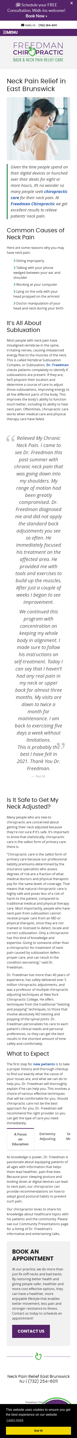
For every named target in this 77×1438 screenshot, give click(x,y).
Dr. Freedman (57, 365)
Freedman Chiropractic (33, 204)
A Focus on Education (20, 1139)
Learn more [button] (15, 1420)
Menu (10, 32)
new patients (44, 1064)
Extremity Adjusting (47, 1136)
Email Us (28, 25)
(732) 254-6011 (47, 25)
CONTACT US (31, 1331)
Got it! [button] (38, 1430)
